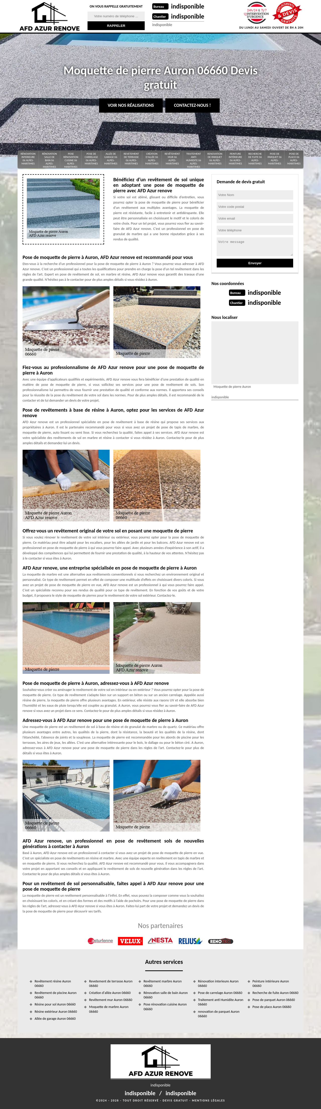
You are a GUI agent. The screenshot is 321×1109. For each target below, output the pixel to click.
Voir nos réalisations (131, 105)
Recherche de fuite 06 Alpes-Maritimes (255, 158)
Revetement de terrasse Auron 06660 (110, 983)
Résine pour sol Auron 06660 (55, 1004)
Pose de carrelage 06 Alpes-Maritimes (91, 158)
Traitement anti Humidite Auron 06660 (221, 1002)
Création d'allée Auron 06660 (110, 993)
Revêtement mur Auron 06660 (110, 1000)
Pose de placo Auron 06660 (272, 1007)
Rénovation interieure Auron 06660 (218, 983)
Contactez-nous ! (192, 105)
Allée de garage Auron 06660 (55, 1018)
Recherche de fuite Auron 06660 (275, 993)
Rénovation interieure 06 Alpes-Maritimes (28, 158)
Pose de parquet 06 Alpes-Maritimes (275, 158)
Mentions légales (208, 1100)
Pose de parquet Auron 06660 (274, 1000)
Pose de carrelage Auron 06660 (220, 993)
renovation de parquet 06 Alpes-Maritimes (214, 158)
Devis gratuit (175, 1100)
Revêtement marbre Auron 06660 (162, 983)
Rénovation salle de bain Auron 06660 (165, 995)
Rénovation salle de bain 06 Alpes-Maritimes (49, 160)
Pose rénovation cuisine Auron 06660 (165, 1006)
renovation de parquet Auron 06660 (218, 1013)
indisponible (187, 6)
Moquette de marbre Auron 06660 (108, 1009)
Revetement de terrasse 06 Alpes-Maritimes (131, 158)
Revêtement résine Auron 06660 (53, 983)
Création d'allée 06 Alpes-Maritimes (151, 158)
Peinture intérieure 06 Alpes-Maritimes (235, 158)
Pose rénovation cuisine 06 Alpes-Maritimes (70, 160)
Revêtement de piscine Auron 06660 (55, 995)
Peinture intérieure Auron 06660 (271, 983)
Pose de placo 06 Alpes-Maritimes (293, 158)
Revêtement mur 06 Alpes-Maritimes (172, 158)
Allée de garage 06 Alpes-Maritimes (110, 158)
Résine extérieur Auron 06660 (56, 1011)
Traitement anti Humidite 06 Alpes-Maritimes (193, 160)
